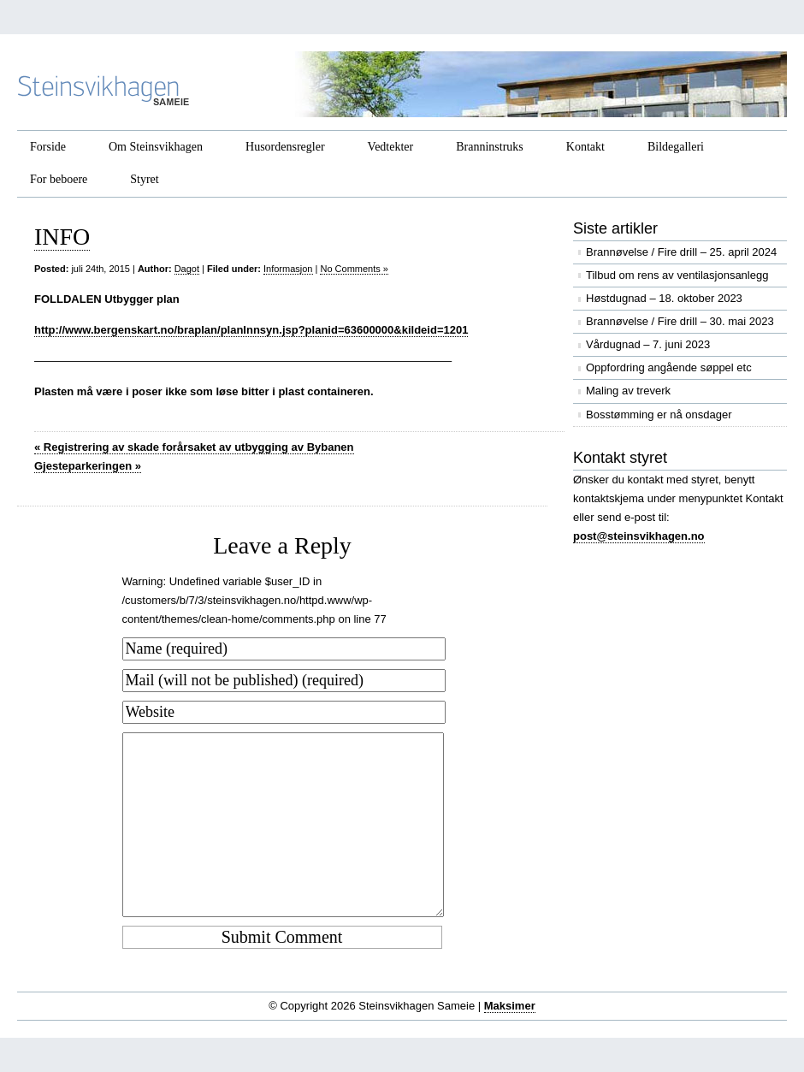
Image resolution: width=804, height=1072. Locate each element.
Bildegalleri (675, 146)
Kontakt (585, 146)
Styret (144, 179)
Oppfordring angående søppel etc (669, 367)
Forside (48, 146)
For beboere (58, 179)
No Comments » (353, 269)
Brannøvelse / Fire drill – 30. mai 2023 (680, 321)
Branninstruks (489, 146)
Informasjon (287, 269)
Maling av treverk (628, 390)
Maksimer (509, 1005)
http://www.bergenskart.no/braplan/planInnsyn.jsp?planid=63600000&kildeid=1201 (251, 329)
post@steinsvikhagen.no (639, 536)
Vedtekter (391, 146)
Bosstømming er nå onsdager (659, 414)
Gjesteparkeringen (87, 465)
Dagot (186, 269)
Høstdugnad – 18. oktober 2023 (664, 298)
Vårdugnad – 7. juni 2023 (648, 344)
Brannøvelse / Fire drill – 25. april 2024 (681, 252)
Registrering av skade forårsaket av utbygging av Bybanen (194, 447)
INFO (62, 236)
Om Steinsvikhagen (156, 146)
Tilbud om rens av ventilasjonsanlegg (677, 275)
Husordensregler (285, 146)
